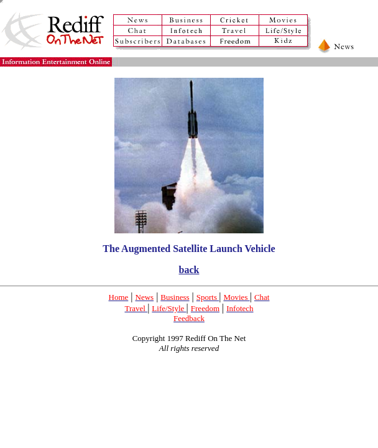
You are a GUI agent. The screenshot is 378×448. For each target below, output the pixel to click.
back (189, 269)
